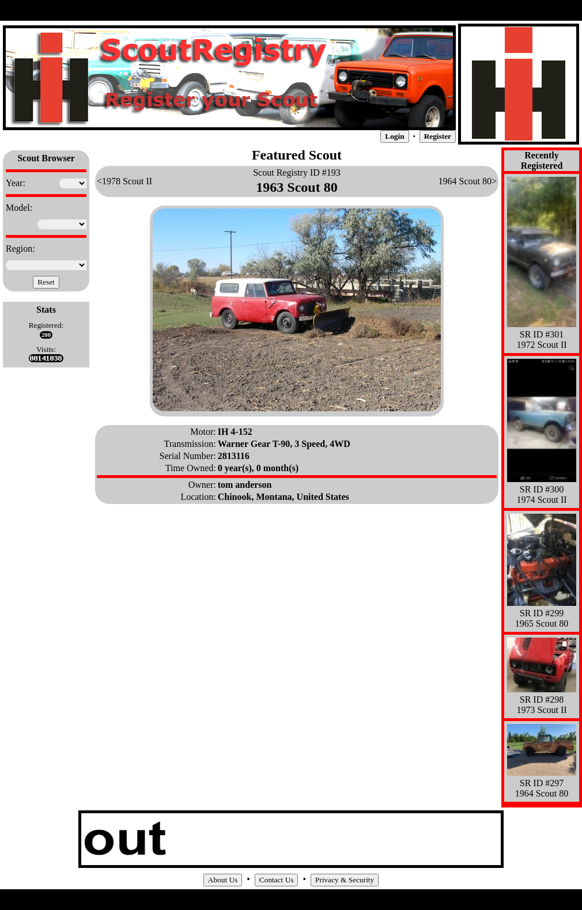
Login (394, 136)
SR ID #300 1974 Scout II (541, 489)
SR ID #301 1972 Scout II (541, 334)
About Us (222, 879)
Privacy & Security (344, 879)
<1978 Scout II (124, 181)
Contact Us (276, 879)
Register (437, 136)
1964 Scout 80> (468, 181)
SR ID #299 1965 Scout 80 (541, 613)
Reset (46, 282)
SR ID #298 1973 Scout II (541, 699)
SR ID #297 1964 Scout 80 (541, 783)
